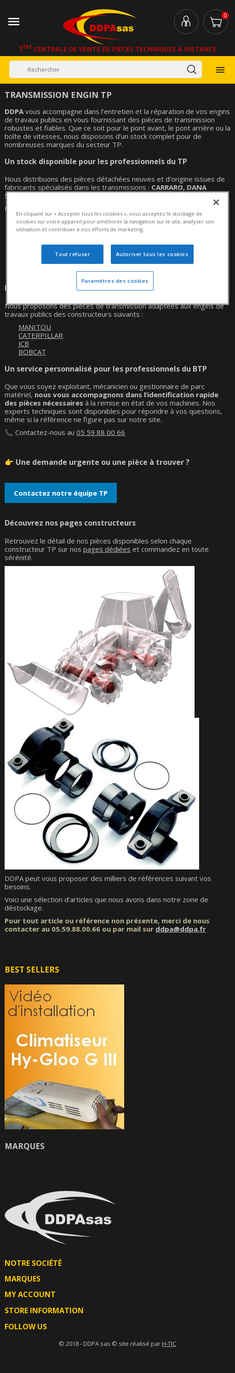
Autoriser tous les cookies (152, 254)
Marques (25, 1146)
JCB (23, 343)
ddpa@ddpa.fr (180, 928)
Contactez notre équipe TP (61, 493)
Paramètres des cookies (115, 280)
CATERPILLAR (40, 335)
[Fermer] (216, 202)
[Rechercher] (105, 69)
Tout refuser (72, 254)
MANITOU (34, 327)
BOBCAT (32, 351)
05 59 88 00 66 (100, 432)
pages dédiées (107, 549)
